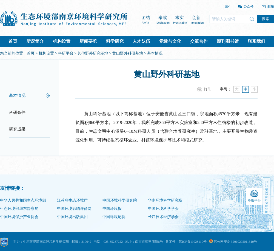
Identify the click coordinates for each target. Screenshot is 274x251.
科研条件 (17, 112)
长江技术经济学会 (163, 217)
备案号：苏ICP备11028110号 (186, 242)
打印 (208, 89)
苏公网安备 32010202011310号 (233, 242)
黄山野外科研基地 (127, 53)
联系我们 (256, 41)
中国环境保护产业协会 (19, 217)
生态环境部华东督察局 (19, 209)
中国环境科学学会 (163, 209)
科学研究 (115, 41)
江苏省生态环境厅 (72, 200)
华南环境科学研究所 (165, 200)
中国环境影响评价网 (74, 209)
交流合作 (199, 41)
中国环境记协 (113, 217)
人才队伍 (141, 41)
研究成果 (17, 129)
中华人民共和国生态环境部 (23, 200)
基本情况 (17, 95)
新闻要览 (88, 41)
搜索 (265, 18)
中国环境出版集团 (72, 217)
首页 (12, 41)
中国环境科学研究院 (119, 200)
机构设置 (61, 41)
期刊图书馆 (228, 41)
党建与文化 (170, 41)
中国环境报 (112, 209)
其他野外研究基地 (93, 53)
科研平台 (65, 53)
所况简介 (35, 41)
